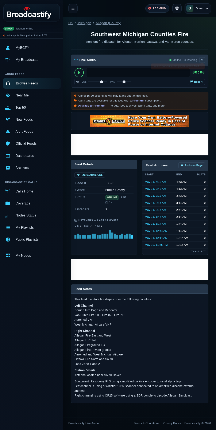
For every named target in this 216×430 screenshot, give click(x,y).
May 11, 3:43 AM (155, 188)
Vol (84, 82)
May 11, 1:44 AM (155, 216)
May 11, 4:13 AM (155, 181)
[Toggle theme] (177, 8)
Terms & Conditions (146, 423)
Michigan (84, 23)
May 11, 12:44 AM (156, 230)
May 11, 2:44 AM (155, 202)
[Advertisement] (139, 144)
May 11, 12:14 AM (156, 237)
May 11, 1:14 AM (155, 223)
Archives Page (191, 165)
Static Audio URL (90, 175)
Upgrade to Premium (91, 105)
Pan (112, 82)
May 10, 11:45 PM (156, 244)
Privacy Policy (172, 423)
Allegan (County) (108, 23)
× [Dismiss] (201, 67)
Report (196, 81)
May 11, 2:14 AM (155, 209)
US (70, 23)
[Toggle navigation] (73, 8)
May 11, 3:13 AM (155, 195)
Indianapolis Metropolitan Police (23, 35)
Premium (138, 100)
